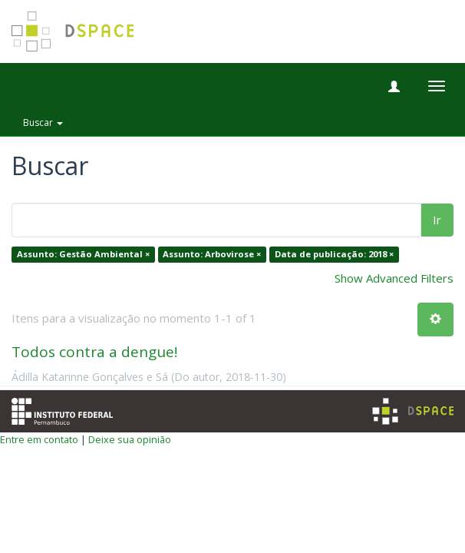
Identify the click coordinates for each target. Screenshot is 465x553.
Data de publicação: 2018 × (334, 254)
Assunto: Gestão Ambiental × (83, 254)
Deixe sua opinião (129, 439)
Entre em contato (39, 439)
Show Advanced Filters (394, 278)
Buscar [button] (43, 122)
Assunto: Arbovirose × (212, 254)
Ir (437, 219)
